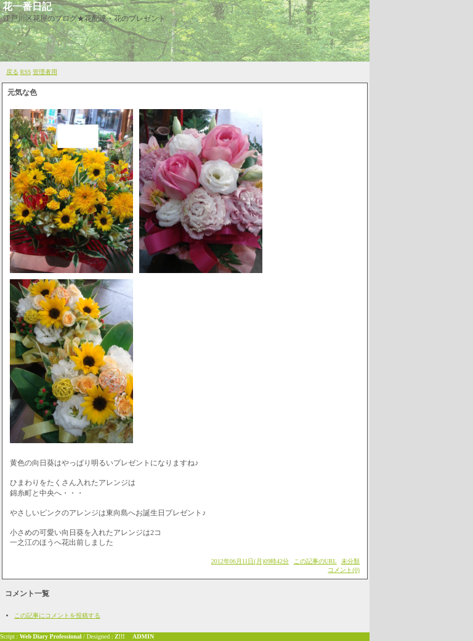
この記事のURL (315, 561)
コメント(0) (344, 569)
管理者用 (45, 71)
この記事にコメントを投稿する (57, 615)
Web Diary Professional (51, 636)
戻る (12, 71)
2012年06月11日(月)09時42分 (250, 561)
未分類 (350, 561)
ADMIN (143, 636)
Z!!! (120, 636)
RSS (25, 71)
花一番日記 (27, 6)
